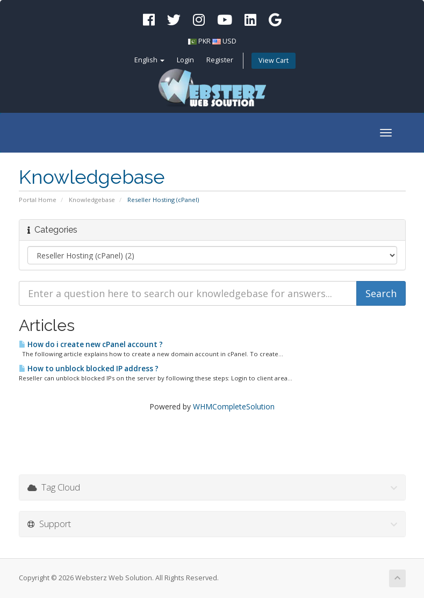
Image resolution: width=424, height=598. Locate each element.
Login (185, 59)
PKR (204, 41)
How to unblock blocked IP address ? (89, 368)
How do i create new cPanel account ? (91, 344)
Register (219, 59)
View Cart (273, 60)
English (149, 59)
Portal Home (37, 200)
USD (229, 41)
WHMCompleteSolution (234, 406)
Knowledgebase (92, 200)
